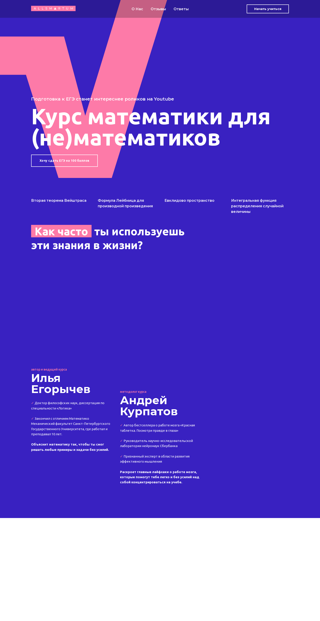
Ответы (181, 9)
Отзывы (158, 9)
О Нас (137, 9)
